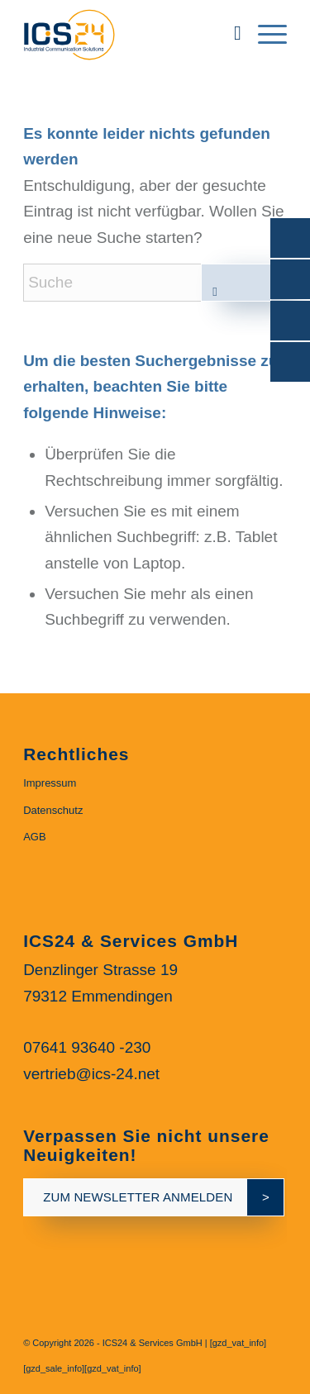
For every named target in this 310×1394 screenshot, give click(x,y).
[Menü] (264, 33)
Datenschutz (53, 810)
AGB (34, 836)
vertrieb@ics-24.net (91, 1073)
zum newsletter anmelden (137, 1197)
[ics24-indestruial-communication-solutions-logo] (128, 33)
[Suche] (229, 33)
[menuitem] (229, 33)
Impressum (49, 783)
